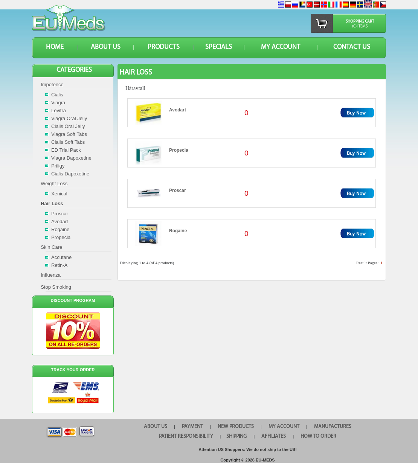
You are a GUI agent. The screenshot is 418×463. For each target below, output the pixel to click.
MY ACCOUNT (280, 47)
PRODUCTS (164, 47)
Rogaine (178, 230)
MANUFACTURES (332, 426)
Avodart (177, 110)
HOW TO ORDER (318, 436)
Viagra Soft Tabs (69, 134)
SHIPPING (236, 436)
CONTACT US (351, 47)
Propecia (178, 150)
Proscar (177, 190)
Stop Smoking (56, 287)
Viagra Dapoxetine (71, 158)
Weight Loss (54, 183)
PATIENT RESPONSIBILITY (186, 436)
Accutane (61, 257)
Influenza (51, 275)
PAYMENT (192, 426)
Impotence (52, 84)
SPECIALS (218, 47)
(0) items (360, 26)
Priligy (57, 166)
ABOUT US (106, 47)
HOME (55, 47)
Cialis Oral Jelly (68, 126)
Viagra (58, 102)
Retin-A (59, 265)
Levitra (58, 110)
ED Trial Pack (66, 150)
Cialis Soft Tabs (68, 142)
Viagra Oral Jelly (69, 118)
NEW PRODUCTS (236, 426)
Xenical (59, 193)
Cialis (57, 94)
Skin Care (51, 247)
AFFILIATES (273, 436)
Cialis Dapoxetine (70, 174)
